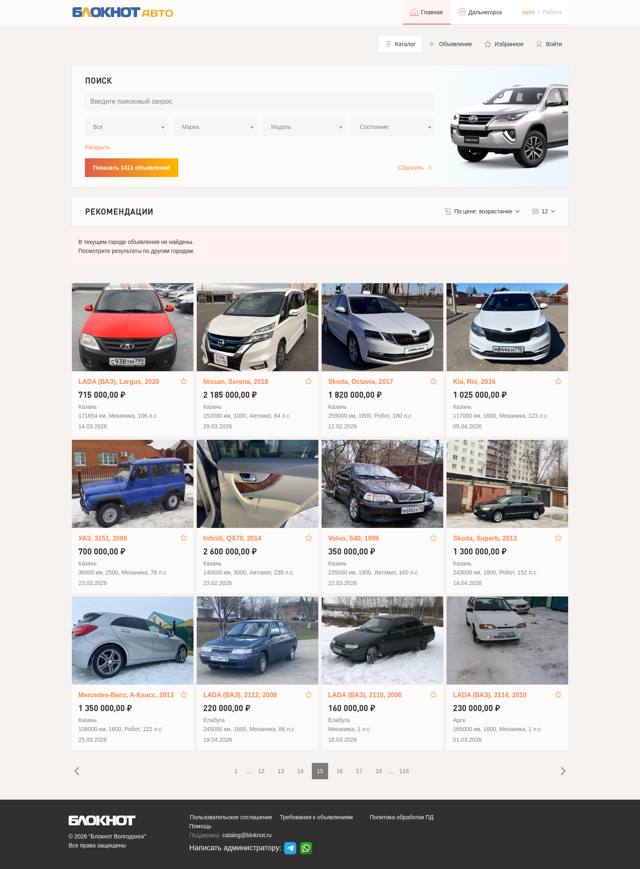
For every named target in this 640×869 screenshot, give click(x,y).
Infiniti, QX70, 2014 (232, 538)
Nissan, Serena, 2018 (235, 381)
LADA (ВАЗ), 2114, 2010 (490, 695)
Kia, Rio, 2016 (474, 381)
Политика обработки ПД (402, 817)
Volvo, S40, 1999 (353, 538)
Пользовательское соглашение (231, 817)
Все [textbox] (98, 127)
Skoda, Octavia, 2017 (360, 381)
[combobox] (126, 126)
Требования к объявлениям (316, 817)
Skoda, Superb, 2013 (485, 538)
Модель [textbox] (281, 127)
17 (359, 771)
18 (379, 771)
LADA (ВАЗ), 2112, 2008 (240, 695)
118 (404, 771)
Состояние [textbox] (374, 127)
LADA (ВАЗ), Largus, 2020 (118, 381)
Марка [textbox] (190, 127)
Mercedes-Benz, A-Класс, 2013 (126, 695)
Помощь (200, 826)
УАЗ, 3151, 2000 (102, 538)
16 (339, 771)
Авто (528, 12)
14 (300, 771)
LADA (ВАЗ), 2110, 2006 (365, 695)
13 (281, 771)
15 (320, 771)
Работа (552, 12)
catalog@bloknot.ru (247, 835)
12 (261, 771)
